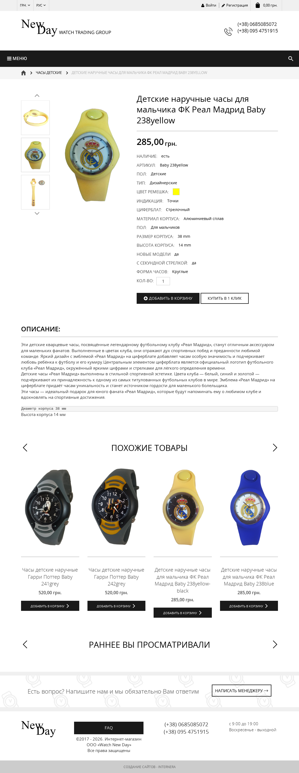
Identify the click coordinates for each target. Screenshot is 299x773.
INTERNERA (167, 767)
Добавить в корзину (170, 298)
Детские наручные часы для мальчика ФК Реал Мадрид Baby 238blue (249, 576)
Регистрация (237, 5)
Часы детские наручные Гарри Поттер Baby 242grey (116, 576)
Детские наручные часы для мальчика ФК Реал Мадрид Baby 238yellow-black (182, 580)
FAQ (109, 727)
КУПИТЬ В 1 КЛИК (225, 298)
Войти (211, 5)
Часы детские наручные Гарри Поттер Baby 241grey (50, 576)
